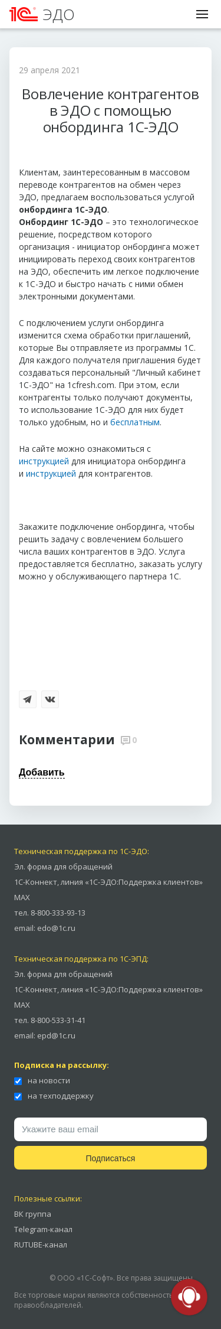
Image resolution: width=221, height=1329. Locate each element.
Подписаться (111, 1158)
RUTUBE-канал (40, 1244)
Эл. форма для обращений (63, 866)
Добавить (42, 772)
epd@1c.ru (56, 1035)
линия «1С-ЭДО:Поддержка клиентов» (132, 882)
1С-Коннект (35, 882)
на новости (42, 1080)
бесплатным (135, 422)
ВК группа (32, 1214)
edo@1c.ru (56, 928)
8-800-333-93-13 (58, 912)
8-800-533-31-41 (58, 1020)
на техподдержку (54, 1095)
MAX (22, 897)
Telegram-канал (43, 1229)
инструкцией (44, 461)
